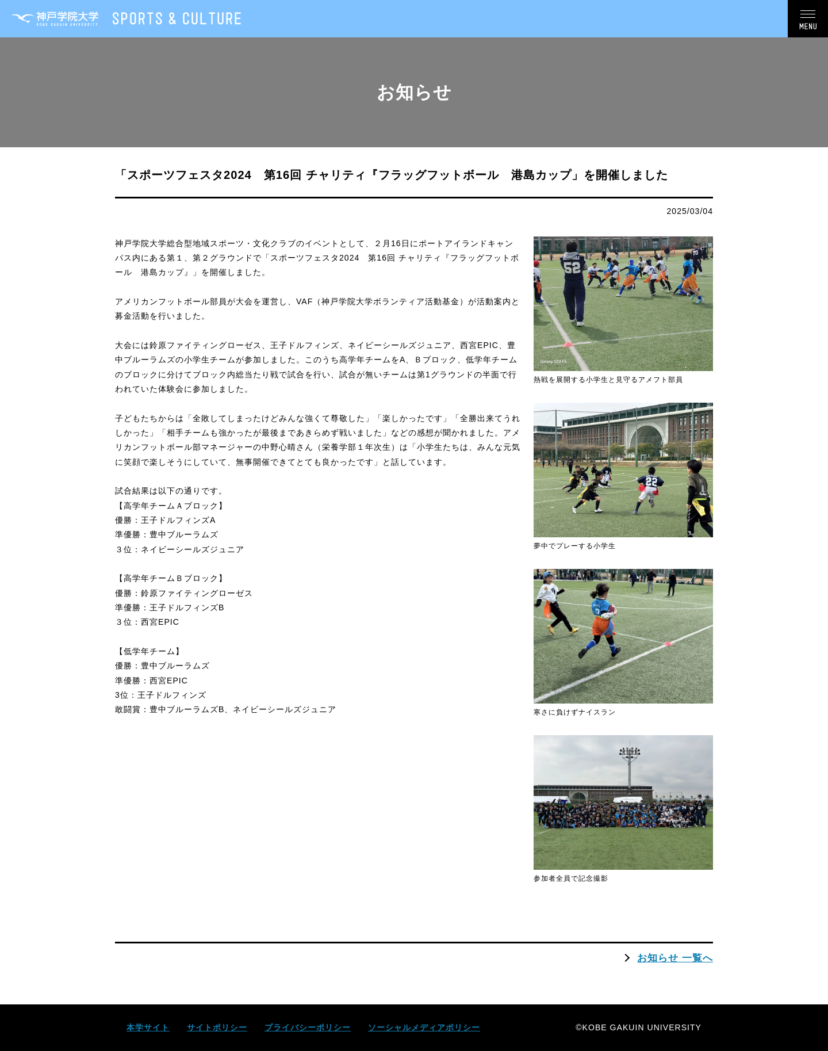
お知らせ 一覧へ (675, 958)
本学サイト (148, 1027)
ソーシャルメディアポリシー (424, 1027)
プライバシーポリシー (307, 1027)
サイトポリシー (217, 1027)
